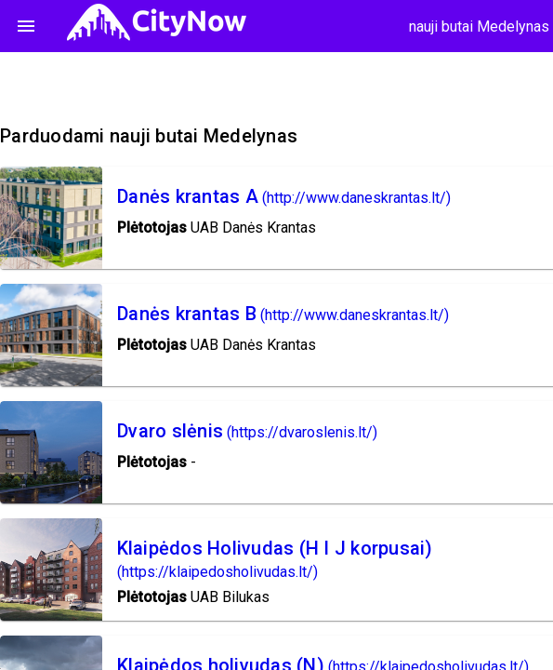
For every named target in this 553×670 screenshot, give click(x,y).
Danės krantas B (187, 313)
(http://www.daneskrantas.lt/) (356, 198)
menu (26, 26)
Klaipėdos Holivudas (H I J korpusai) (275, 548)
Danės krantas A (187, 196)
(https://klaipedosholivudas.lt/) (217, 572)
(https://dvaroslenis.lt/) (302, 432)
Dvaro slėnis (170, 431)
